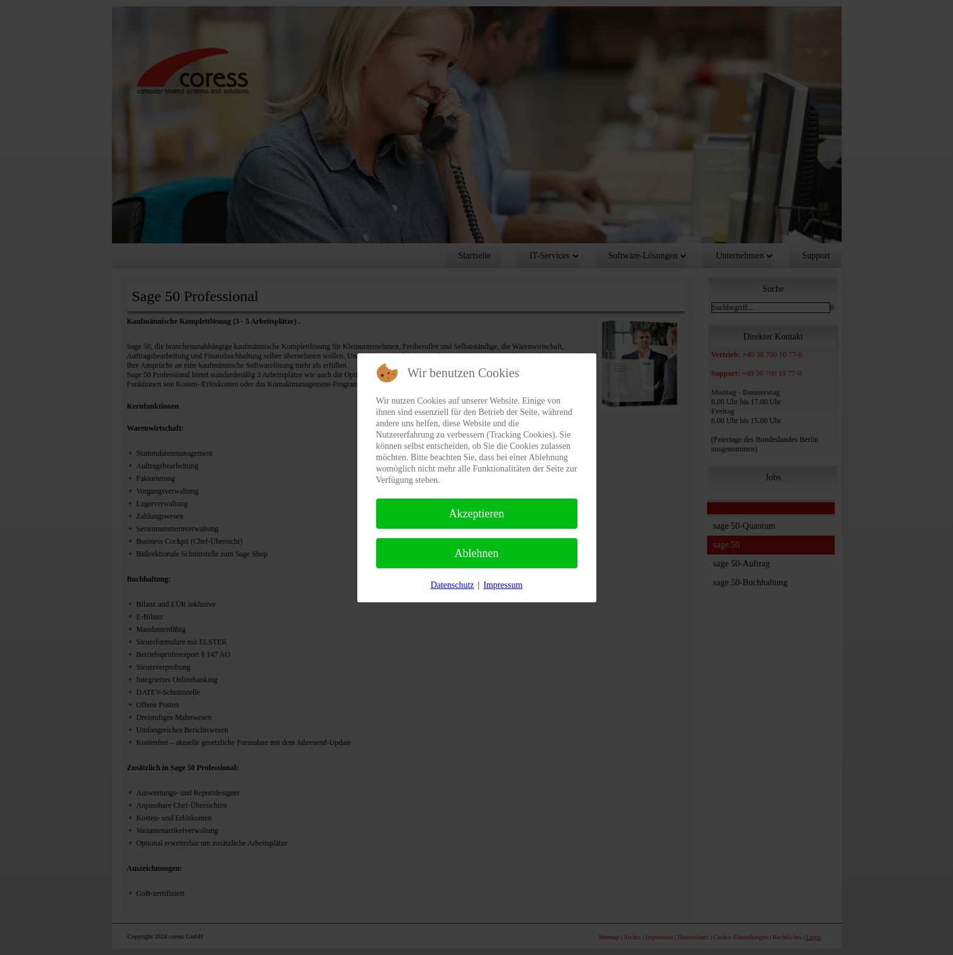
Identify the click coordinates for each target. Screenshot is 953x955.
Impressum (502, 585)
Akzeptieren (476, 513)
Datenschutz (452, 585)
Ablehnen (477, 553)
